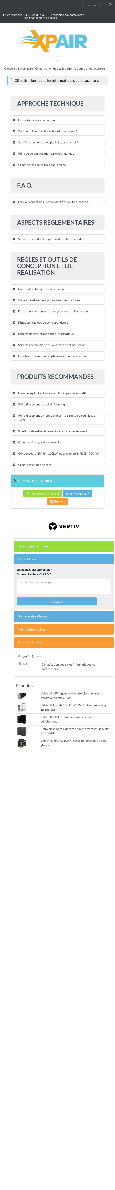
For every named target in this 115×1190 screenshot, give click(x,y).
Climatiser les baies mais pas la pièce (39, 164)
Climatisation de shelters (32, 464)
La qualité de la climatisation (34, 120)
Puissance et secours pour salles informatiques (46, 300)
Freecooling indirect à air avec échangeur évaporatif (49, 393)
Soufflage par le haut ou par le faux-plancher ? (45, 142)
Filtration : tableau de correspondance (40, 322)
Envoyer (57, 602)
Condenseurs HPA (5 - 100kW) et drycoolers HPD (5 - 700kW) (56, 453)
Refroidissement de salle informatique (40, 404)
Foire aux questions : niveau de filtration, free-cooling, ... (52, 202)
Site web (57, 501)
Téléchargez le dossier (42, 494)
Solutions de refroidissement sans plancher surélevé (50, 431)
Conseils (10, 68)
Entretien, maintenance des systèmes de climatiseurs (51, 311)
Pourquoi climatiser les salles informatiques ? (45, 131)
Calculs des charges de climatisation (39, 289)
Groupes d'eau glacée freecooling (37, 442)
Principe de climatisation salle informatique (43, 153)
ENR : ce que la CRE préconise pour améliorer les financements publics (54, 16)
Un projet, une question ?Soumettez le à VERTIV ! (34, 572)
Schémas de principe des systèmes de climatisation (49, 345)
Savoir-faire (25, 68)
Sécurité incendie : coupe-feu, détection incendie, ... (49, 239)
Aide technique (77, 494)
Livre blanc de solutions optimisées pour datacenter (49, 356)
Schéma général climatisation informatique (43, 333)
